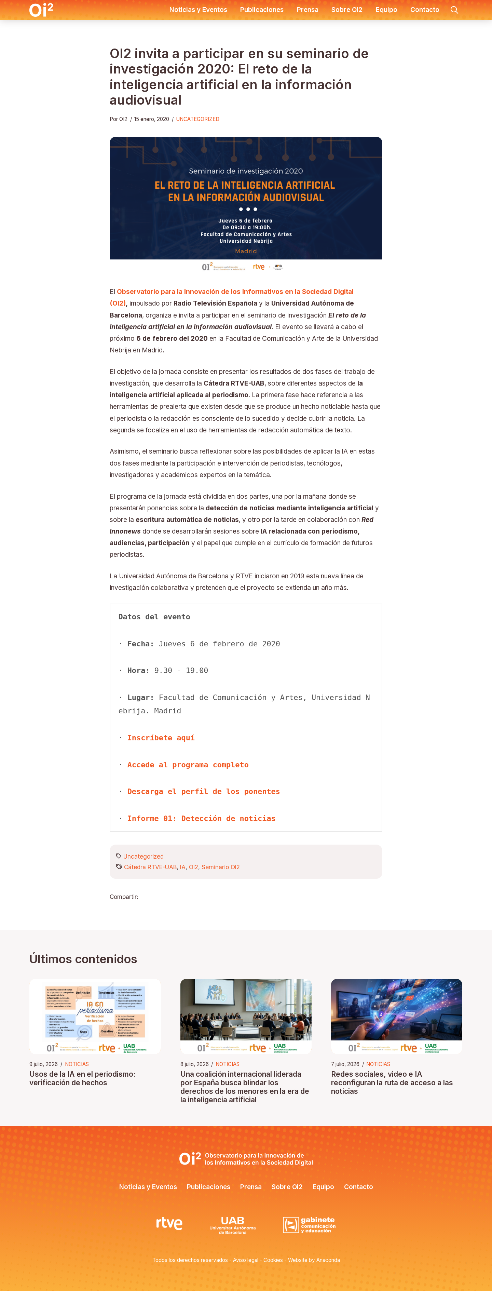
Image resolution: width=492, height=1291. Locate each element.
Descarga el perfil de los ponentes (203, 791)
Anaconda (328, 1260)
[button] (454, 9)
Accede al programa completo (188, 765)
